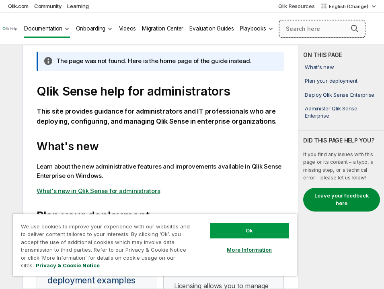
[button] (355, 28)
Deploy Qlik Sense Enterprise (339, 95)
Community (48, 6)
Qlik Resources (296, 6)
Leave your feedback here (341, 199)
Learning (77, 6)
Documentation (43, 28)
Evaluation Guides (211, 28)
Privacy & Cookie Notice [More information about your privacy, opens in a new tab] (68, 265)
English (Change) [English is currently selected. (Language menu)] (349, 6)
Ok (249, 230)
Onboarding (91, 28)
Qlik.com (18, 6)
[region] (155, 245)
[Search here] (322, 28)
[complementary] (341, 167)
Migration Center (162, 28)
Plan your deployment (331, 80)
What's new (319, 67)
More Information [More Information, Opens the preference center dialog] (249, 249)
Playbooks (253, 28)
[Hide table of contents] (10, 57)
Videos (127, 28)
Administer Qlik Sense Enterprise (331, 112)
